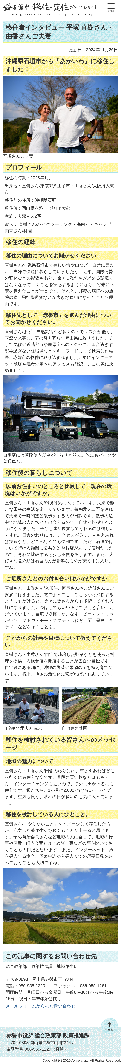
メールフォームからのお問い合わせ (41, 1005)
